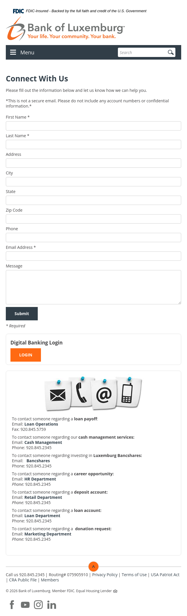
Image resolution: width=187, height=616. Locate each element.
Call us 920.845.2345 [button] (25, 574)
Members (50, 580)
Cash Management (43, 442)
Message (14, 266)
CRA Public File (23, 580)
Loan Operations (41, 424)
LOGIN (25, 355)
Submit (22, 313)
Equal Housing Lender (94, 590)
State (10, 191)
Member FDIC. (63, 590)
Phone (12, 228)
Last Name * (17, 135)
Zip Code (14, 210)
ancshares (39, 460)
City (9, 173)
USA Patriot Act (165, 574)
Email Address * (21, 247)
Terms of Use (134, 574)
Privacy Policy (104, 574)
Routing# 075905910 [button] (68, 574)
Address (13, 154)
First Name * (18, 117)
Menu (27, 52)
